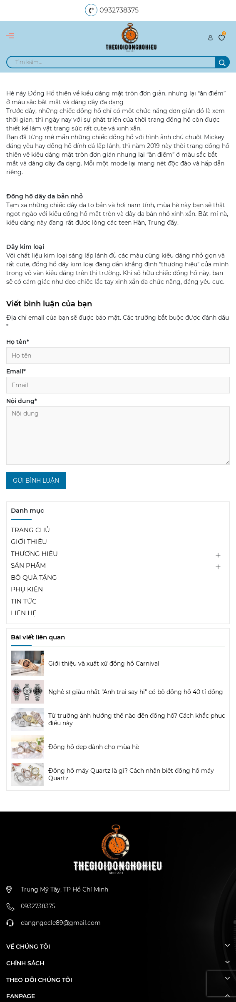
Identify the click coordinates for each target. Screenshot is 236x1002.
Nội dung (21, 401)
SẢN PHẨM (28, 565)
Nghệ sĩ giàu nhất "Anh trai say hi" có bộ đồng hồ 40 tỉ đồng (135, 692)
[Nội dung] (118, 435)
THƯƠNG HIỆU (34, 554)
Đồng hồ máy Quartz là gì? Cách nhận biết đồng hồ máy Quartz (131, 774)
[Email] (118, 385)
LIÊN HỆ (24, 613)
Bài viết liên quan (38, 637)
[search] (118, 62)
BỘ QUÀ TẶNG (34, 577)
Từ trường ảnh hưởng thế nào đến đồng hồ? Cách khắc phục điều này (136, 719)
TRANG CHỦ (30, 530)
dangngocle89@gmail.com (61, 923)
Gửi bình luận (36, 480)
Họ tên (17, 342)
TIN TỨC (24, 601)
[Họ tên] (118, 355)
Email (16, 371)
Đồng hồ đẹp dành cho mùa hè (93, 747)
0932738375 (119, 10)
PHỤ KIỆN (27, 589)
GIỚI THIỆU (29, 542)
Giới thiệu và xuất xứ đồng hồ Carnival (103, 663)
